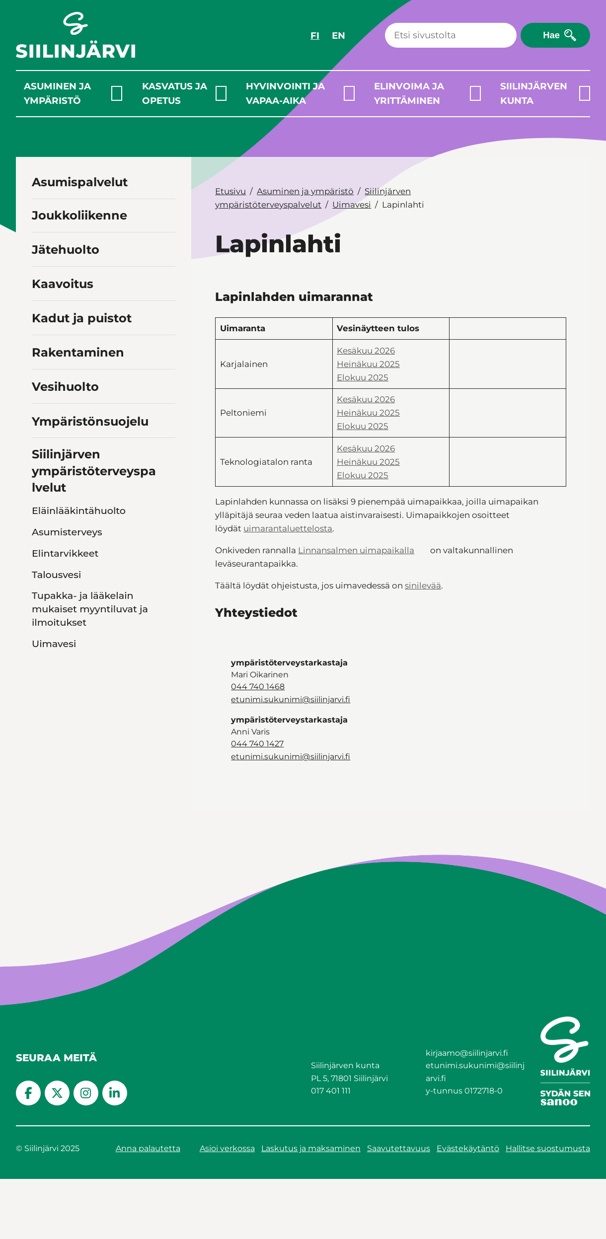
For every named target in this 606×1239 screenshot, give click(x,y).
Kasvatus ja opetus (174, 93)
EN (338, 35)
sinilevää (423, 585)
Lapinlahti (64, 700)
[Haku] (451, 35)
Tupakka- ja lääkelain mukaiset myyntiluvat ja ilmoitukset (90, 608)
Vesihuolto (65, 386)
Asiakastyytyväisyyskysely (93, 833)
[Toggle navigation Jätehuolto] (166, 248)
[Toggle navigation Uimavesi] (167, 643)
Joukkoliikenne (79, 215)
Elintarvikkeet (65, 553)
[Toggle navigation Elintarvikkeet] (167, 553)
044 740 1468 (258, 686)
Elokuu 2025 (362, 377)
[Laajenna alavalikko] (116, 93)
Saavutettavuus (398, 1208)
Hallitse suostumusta (548, 1208)
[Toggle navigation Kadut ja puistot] (166, 317)
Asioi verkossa (227, 1208)
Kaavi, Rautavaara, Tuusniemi (83, 671)
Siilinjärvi (61, 721)
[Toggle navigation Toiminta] (167, 811)
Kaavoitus (62, 284)
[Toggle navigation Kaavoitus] (166, 283)
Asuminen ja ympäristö (57, 93)
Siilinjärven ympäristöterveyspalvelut (94, 471)
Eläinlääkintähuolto (79, 510)
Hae (551, 35)
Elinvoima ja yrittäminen (409, 93)
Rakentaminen (78, 352)
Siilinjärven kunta (533, 93)
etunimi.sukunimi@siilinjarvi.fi (290, 699)
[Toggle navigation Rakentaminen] (166, 351)
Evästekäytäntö (468, 1208)
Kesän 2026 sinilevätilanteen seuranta (79, 755)
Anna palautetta (148, 1208)
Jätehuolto (65, 249)
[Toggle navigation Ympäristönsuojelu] (166, 420)
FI (314, 35)
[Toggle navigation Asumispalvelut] (166, 181)
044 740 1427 (257, 743)
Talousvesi (56, 575)
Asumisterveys (67, 532)
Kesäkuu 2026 (366, 351)
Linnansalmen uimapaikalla (356, 550)
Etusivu (230, 191)
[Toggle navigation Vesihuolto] (166, 385)
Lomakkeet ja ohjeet (81, 790)
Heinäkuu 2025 (368, 364)
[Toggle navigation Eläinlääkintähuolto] (167, 510)
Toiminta (53, 811)
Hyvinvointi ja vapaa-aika (285, 93)
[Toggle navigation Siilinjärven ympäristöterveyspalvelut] (166, 486)
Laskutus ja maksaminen (311, 1208)
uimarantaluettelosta (287, 528)
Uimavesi (54, 644)
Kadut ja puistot (82, 318)
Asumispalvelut (80, 182)
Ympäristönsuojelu (90, 421)
